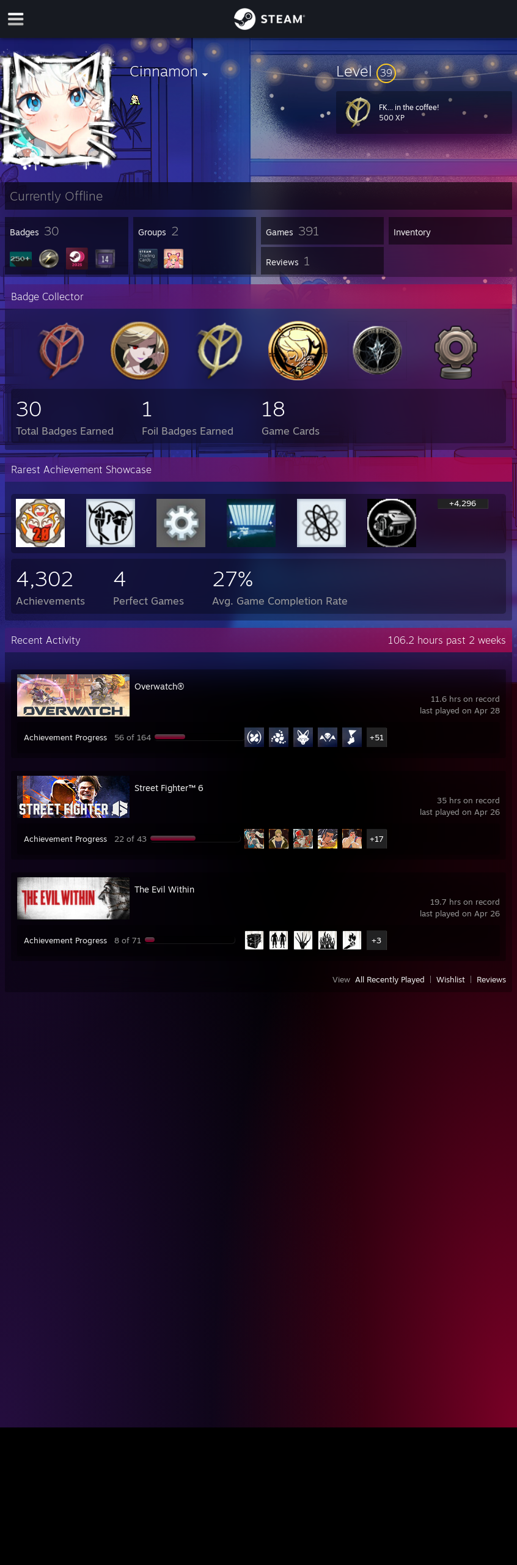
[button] (424, 71)
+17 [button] (377, 839)
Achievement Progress (65, 737)
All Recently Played (390, 979)
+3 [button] (376, 940)
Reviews (491, 979)
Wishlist (450, 979)
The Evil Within (164, 889)
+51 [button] (377, 737)
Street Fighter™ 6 (169, 787)
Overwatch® (159, 686)
